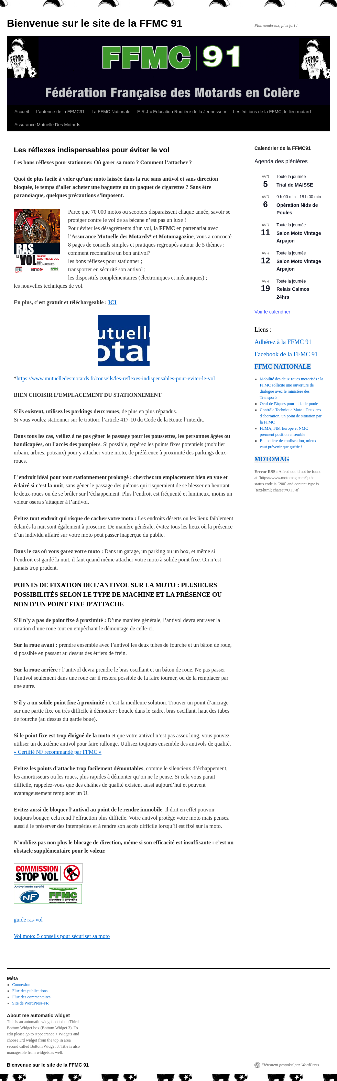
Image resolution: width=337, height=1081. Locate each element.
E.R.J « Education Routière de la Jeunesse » (181, 111)
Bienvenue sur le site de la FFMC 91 (94, 23)
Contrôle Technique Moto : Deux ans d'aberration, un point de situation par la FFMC (291, 416)
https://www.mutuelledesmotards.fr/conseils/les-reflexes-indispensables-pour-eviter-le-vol (116, 378)
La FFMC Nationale (110, 111)
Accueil (21, 111)
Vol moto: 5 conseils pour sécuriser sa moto (62, 936)
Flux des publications (30, 990)
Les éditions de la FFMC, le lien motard (272, 111)
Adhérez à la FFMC (279, 341)
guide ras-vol (28, 920)
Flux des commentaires (31, 997)
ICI (112, 302)
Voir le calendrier (272, 311)
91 (308, 341)
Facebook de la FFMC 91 (286, 354)
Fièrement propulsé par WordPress (290, 1064)
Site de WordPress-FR (30, 1003)
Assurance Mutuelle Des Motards (47, 124)
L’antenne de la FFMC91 (60, 111)
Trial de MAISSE (294, 185)
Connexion (21, 984)
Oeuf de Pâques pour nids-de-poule (289, 403)
